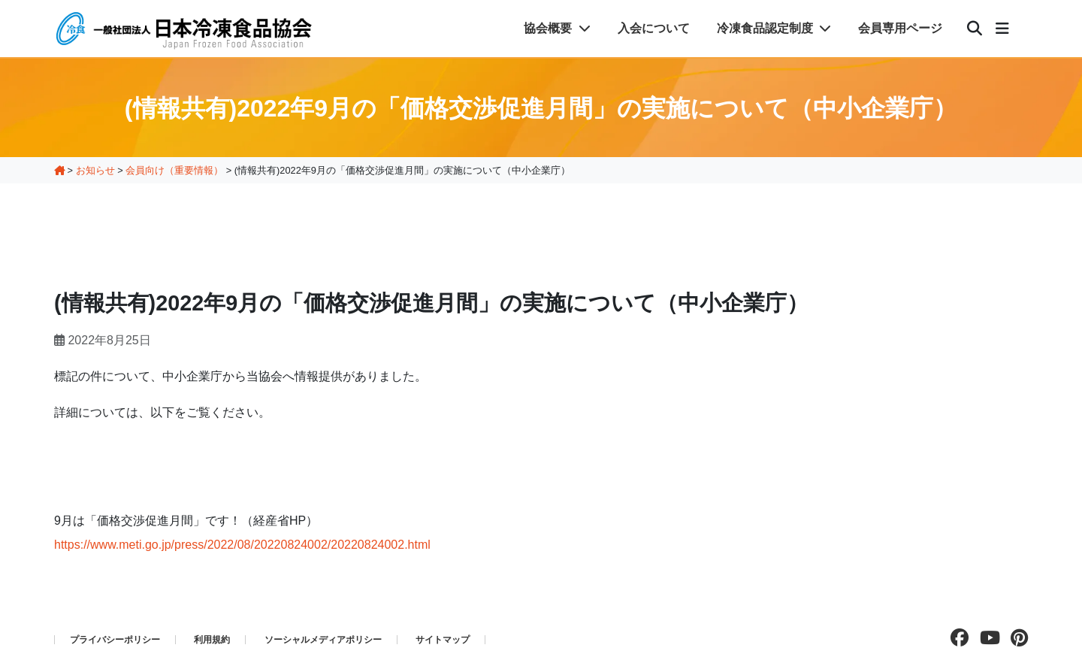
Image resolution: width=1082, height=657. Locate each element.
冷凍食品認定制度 (774, 28)
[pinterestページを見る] (1015, 637)
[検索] (974, 28)
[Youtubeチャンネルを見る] (986, 637)
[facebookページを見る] (956, 637)
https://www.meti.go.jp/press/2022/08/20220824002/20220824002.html (242, 544)
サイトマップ (443, 639)
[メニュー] (1002, 28)
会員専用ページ (900, 28)
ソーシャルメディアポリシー (323, 639)
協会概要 (557, 28)
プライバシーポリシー (115, 639)
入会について (654, 28)
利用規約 (212, 639)
